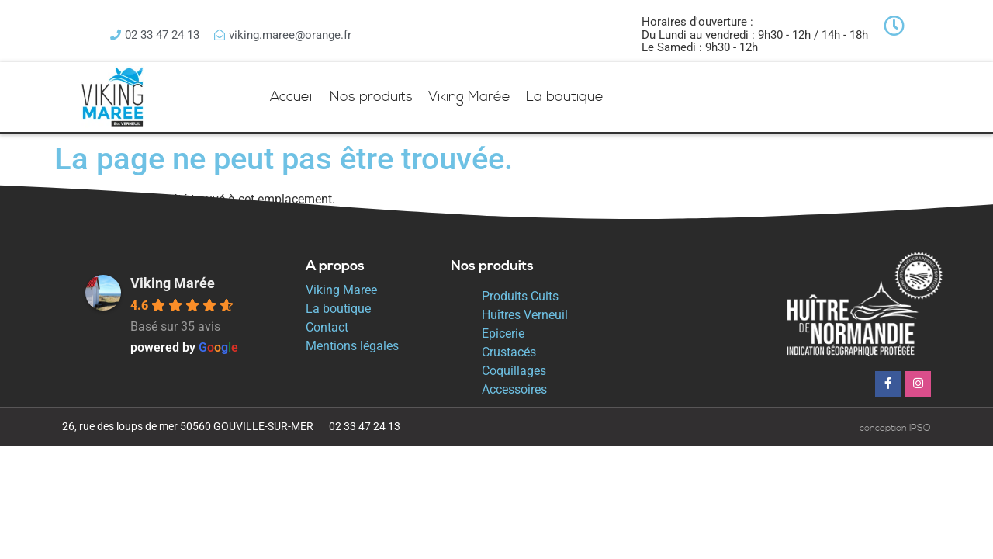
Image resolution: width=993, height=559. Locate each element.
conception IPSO (895, 428)
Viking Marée (469, 97)
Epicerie (503, 333)
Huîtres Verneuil (525, 314)
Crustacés (509, 352)
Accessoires (514, 389)
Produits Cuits (520, 296)
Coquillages (514, 370)
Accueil (292, 97)
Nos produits (371, 97)
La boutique (565, 97)
